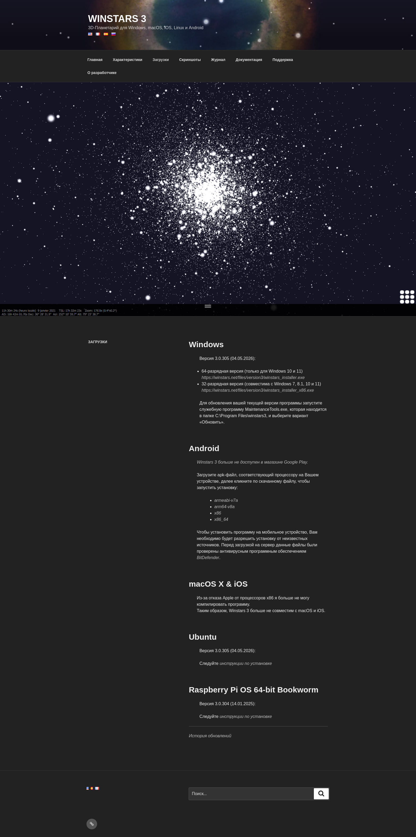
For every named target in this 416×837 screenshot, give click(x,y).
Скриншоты (190, 60)
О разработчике (102, 73)
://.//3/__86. (258, 390)
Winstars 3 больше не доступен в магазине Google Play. (252, 462)
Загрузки (161, 60)
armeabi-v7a (226, 500)
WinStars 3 (117, 18)
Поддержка (282, 60)
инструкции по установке (246, 663)
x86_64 (221, 519)
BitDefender (208, 557)
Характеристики (127, 60)
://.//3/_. (253, 377)
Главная (95, 60)
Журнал (218, 60)
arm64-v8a (224, 506)
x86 (217, 513)
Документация (249, 60)
